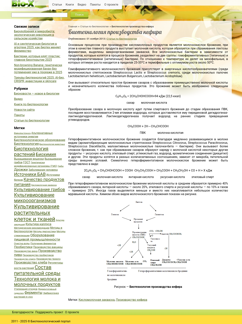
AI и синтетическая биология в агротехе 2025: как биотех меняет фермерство (37, 47)
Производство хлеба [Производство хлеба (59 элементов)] (30, 262)
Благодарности (22, 312)
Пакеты (95, 4)
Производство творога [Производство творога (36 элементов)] (48, 259)
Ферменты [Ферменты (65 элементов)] (33, 293)
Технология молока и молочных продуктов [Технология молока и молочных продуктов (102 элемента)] (37, 281)
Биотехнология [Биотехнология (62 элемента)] (26, 144)
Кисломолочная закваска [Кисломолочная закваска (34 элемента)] (44, 185)
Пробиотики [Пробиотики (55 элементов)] (23, 247)
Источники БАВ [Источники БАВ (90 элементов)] (30, 174)
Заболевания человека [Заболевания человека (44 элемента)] (42, 169)
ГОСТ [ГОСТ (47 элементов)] (26, 162)
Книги (70, 4)
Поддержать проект (49, 312)
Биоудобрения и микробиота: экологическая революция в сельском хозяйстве (34, 35)
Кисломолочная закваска (96, 300)
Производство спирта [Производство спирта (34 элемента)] (25, 259)
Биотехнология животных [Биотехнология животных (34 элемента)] (52, 144)
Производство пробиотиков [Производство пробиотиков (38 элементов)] (38, 255)
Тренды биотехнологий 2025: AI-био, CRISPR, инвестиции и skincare (39, 79)
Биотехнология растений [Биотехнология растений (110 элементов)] (31, 151)
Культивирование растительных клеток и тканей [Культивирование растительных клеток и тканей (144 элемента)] (36, 212)
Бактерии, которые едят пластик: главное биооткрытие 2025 (37, 57)
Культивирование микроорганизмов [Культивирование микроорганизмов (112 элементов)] (35, 197)
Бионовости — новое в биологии (37, 93)
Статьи (57, 4)
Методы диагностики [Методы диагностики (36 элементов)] (44, 231)
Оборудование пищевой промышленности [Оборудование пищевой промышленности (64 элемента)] (37, 237)
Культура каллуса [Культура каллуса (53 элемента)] (38, 224)
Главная (72, 26)
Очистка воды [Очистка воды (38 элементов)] (22, 243)
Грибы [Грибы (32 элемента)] (61, 166)
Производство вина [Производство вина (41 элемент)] (26, 251)
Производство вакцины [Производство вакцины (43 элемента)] (48, 247)
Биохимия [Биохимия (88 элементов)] (46, 154)
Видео (82, 4)
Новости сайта (24, 109)
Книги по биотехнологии (31, 104)
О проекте (111, 4)
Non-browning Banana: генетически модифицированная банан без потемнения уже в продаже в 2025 (38, 68)
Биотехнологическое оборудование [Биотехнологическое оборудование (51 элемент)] (39, 140)
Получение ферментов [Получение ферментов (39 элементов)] (43, 243)
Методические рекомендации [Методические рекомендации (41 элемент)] (31, 227)
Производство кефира (131, 300)
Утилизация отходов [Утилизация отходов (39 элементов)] (26, 289)
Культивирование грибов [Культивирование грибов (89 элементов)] (39, 189)
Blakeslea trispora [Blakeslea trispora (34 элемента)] (22, 133)
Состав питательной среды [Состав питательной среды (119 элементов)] (37, 270)
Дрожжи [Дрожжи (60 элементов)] (21, 170)
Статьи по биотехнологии (94, 26)
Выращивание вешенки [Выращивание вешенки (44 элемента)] (29, 159)
